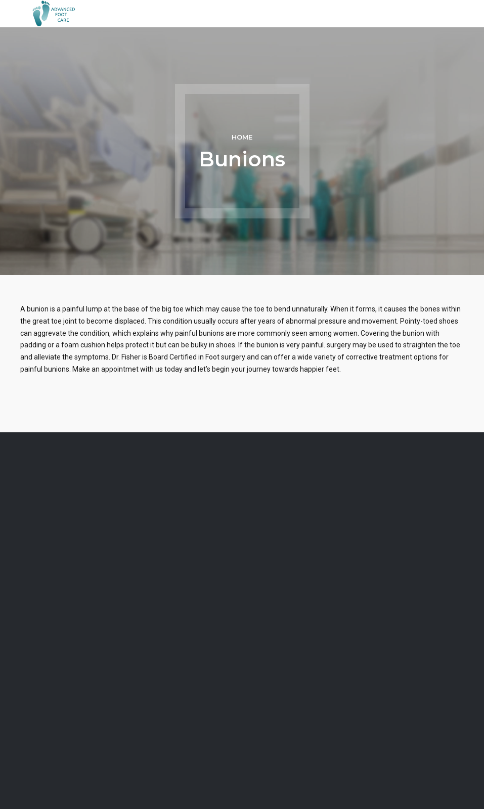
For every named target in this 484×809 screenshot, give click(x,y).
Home (242, 137)
